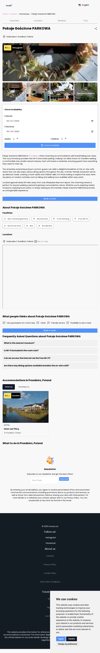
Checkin (8, 116)
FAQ (86, 20)
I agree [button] (61, 639)
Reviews (62, 20)
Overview (14, 20)
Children (55, 139)
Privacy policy (50, 565)
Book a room (50, 199)
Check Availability (50, 146)
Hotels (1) (8, 388)
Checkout (9, 127)
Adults (7, 139)
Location (38, 20)
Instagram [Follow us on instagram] (51, 538)
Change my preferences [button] (67, 644)
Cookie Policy (50, 574)
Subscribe (64, 480)
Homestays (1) (24, 388)
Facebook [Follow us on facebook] (51, 544)
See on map (41, 242)
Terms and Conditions (50, 582)
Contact (50, 557)
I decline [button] (71, 639)
